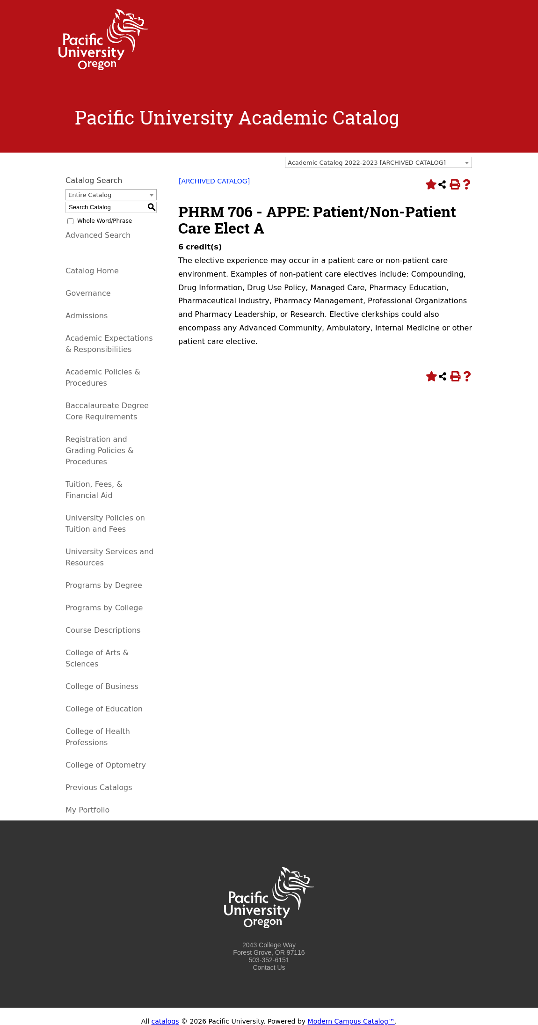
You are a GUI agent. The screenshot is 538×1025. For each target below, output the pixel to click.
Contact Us (269, 967)
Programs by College (104, 607)
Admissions (86, 315)
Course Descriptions (102, 630)
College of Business (101, 686)
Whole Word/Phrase (104, 221)
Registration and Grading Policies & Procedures (99, 450)
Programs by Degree (103, 585)
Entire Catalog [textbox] (89, 194)
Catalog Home (92, 270)
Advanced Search (98, 235)
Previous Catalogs (98, 787)
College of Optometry (105, 765)
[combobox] (378, 162)
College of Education (104, 708)
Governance (88, 293)
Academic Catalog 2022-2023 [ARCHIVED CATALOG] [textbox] (367, 162)
